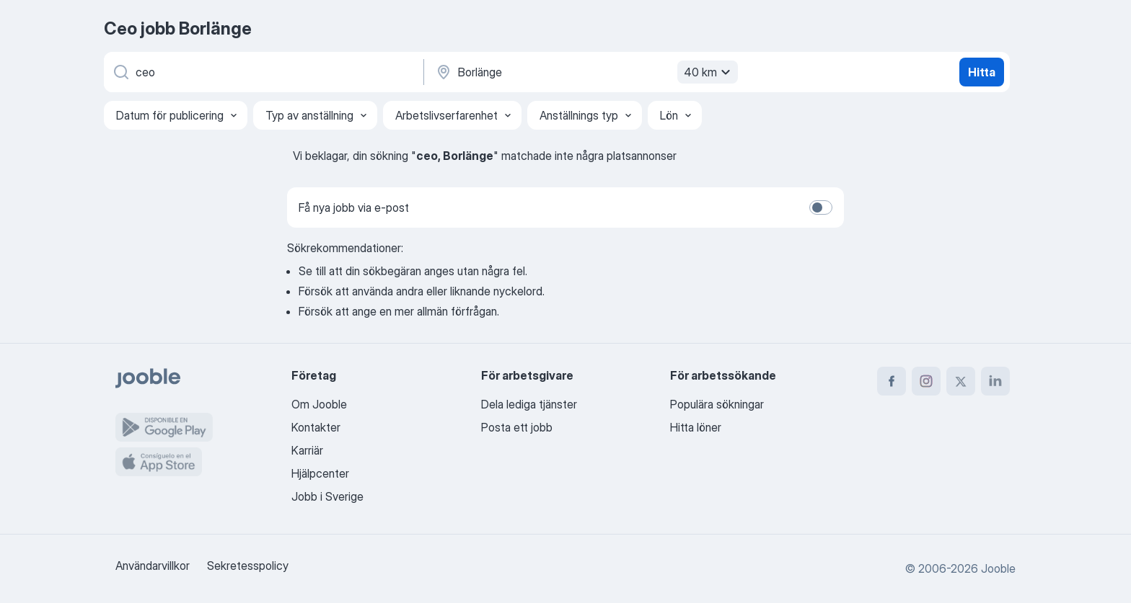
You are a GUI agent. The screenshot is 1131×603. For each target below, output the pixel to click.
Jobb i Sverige (327, 496)
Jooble (998, 568)
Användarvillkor (152, 565)
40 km (709, 72)
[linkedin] (995, 381)
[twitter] (960, 381)
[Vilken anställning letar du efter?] (262, 72)
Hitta (981, 72)
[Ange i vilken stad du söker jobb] (585, 72)
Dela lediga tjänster (529, 404)
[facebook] (891, 381)
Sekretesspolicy (248, 565)
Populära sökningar (717, 404)
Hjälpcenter (320, 473)
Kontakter (315, 427)
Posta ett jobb (517, 427)
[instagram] (926, 381)
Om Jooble (319, 404)
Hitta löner (695, 427)
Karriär (307, 450)
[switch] (820, 207)
